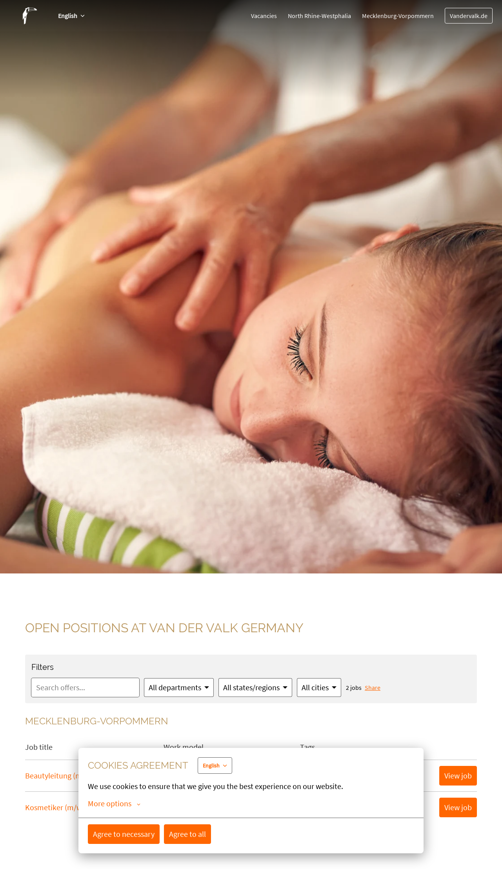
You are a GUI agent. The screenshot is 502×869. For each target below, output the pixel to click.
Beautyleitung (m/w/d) (62, 775)
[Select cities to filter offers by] (319, 687)
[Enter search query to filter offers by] (85, 687)
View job (458, 775)
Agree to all (187, 834)
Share (372, 687)
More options (114, 803)
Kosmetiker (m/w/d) (58, 807)
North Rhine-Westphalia (319, 16)
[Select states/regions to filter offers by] (255, 687)
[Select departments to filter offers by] (179, 687)
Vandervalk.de (468, 16)
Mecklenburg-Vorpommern (398, 16)
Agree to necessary (124, 834)
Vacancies (264, 16)
